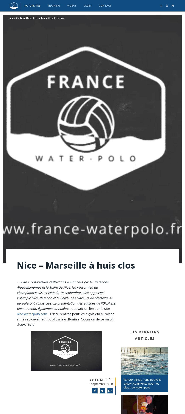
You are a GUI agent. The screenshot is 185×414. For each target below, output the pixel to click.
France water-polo (14, 5)
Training (53, 5)
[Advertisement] (144, 303)
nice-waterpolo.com (32, 314)
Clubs (88, 5)
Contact (105, 5)
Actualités (32, 5)
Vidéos (72, 5)
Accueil (13, 18)
